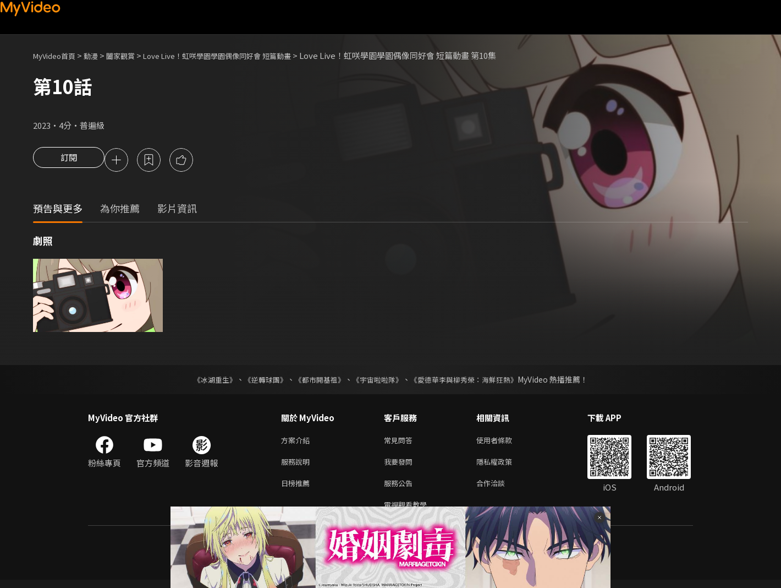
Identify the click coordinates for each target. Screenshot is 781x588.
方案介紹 (297, 442)
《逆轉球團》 (259, 380)
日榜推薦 (297, 488)
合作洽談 (499, 488)
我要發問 (400, 465)
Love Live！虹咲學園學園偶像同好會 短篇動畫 (242, 55)
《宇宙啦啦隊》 (378, 380)
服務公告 (400, 488)
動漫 (99, 55)
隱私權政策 (503, 465)
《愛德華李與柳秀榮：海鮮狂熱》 (471, 380)
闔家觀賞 (132, 55)
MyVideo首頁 (58, 55)
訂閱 (69, 161)
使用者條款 (503, 442)
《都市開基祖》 (317, 380)
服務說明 (297, 465)
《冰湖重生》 (205, 380)
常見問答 (400, 442)
